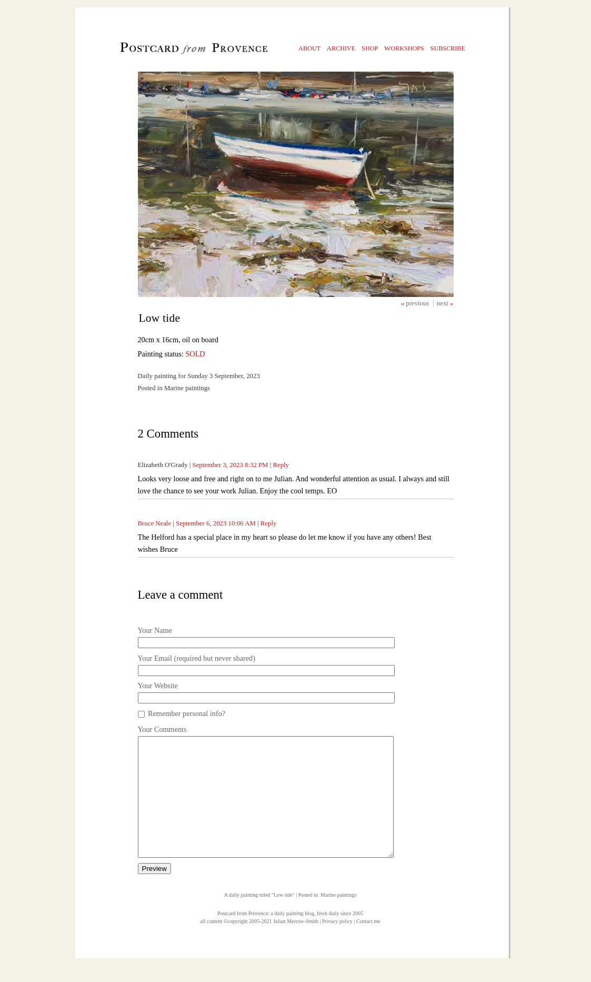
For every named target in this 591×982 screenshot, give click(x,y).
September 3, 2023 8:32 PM (230, 465)
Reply (281, 465)
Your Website (158, 685)
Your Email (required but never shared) (196, 658)
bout (309, 48)
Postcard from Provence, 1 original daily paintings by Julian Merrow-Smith (176, 50)
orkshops (404, 48)
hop (370, 48)
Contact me (368, 945)
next (443, 303)
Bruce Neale (155, 523)
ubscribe (447, 48)
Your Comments (162, 729)
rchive (341, 48)
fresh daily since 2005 (340, 937)
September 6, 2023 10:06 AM (216, 523)
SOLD (195, 354)
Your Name (155, 630)
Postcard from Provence (242, 937)
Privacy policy (337, 945)
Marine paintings (338, 918)
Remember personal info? (186, 713)
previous (418, 303)
